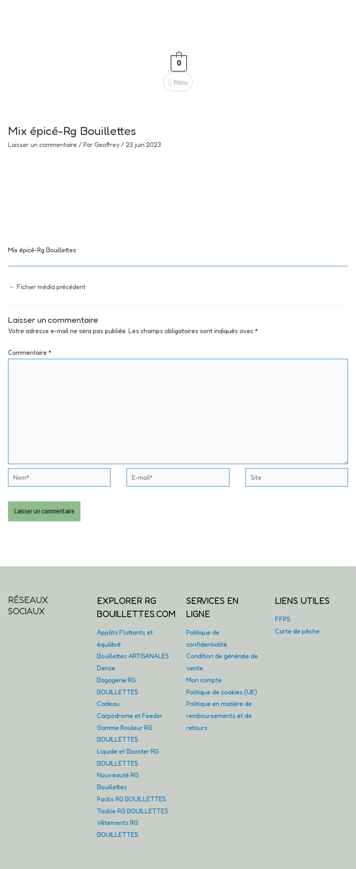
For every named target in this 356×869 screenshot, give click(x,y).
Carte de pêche (297, 631)
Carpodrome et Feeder (130, 716)
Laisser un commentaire (42, 145)
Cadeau (108, 704)
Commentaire (30, 352)
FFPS (282, 619)
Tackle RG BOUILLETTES (132, 811)
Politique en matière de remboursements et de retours (219, 715)
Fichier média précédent (47, 287)
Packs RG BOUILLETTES (131, 799)
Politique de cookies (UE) (221, 692)
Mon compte (204, 680)
